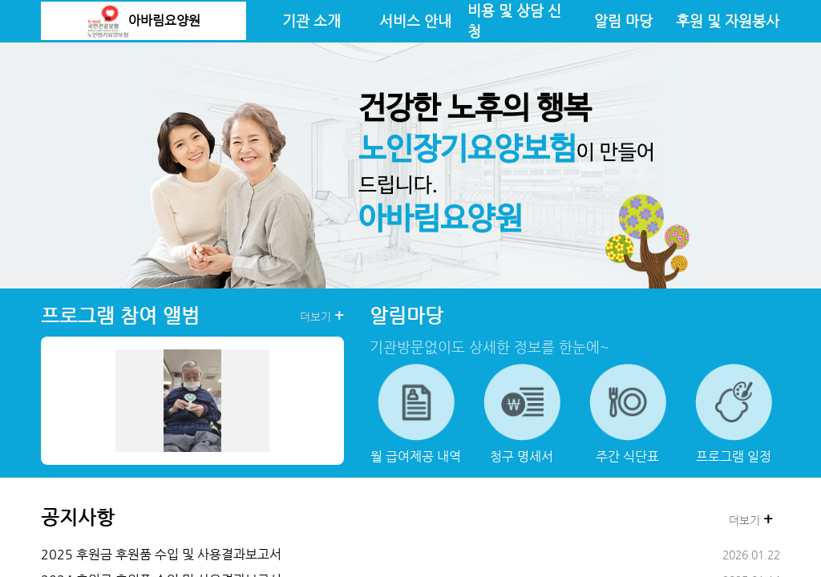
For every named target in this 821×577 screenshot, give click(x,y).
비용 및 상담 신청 (514, 20)
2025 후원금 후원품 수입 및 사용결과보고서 (161, 554)
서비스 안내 (415, 21)
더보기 (322, 316)
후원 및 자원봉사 (727, 21)
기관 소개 (311, 21)
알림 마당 (623, 21)
